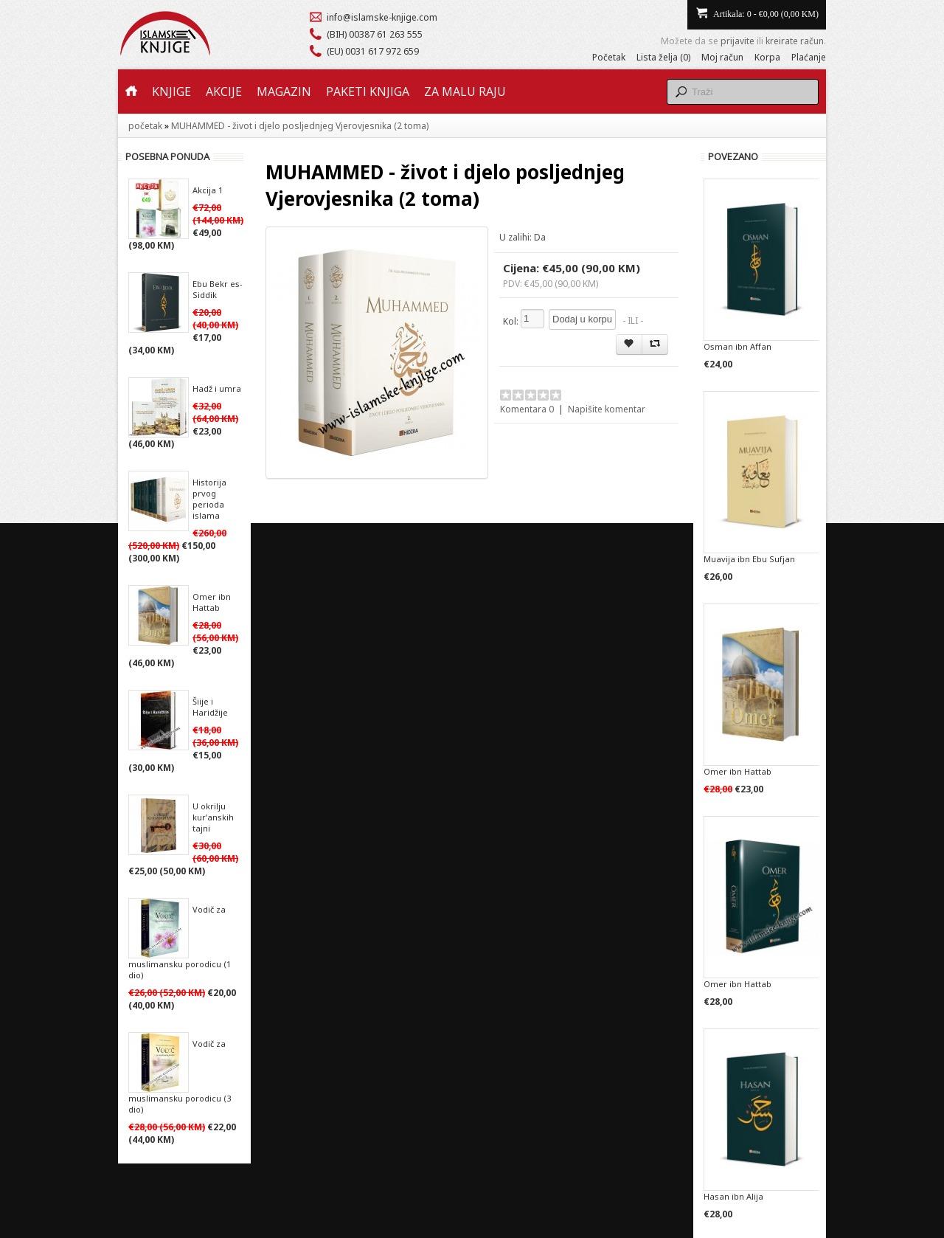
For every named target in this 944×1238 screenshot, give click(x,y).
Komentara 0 (527, 409)
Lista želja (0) (663, 57)
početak (145, 126)
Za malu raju (465, 91)
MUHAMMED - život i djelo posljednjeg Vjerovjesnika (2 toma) (299, 126)
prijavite (737, 41)
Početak (608, 57)
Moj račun (722, 57)
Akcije (224, 91)
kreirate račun (795, 41)
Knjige (171, 91)
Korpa (767, 57)
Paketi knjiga (367, 91)
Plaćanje (808, 57)
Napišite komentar (606, 409)
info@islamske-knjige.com (382, 17)
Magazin (284, 91)
